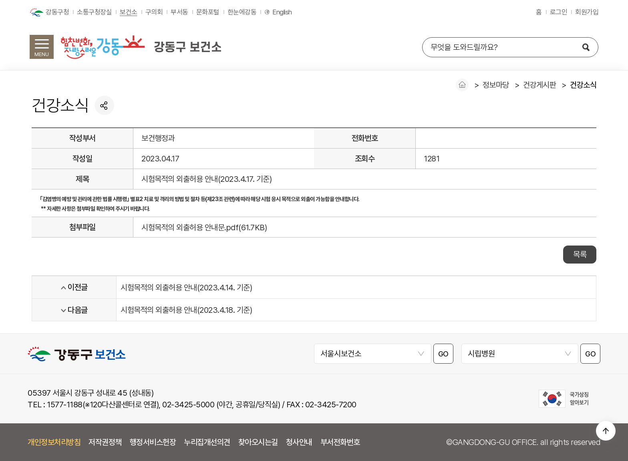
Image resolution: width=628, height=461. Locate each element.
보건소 (128, 12)
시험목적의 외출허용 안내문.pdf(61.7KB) (204, 227)
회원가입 (586, 12)
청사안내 (299, 442)
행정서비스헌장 (153, 442)
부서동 (179, 12)
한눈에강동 (242, 12)
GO (443, 354)
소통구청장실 (94, 12)
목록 (579, 254)
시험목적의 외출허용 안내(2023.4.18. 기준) (186, 310)
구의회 (154, 12)
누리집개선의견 (207, 442)
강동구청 (57, 12)
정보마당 (496, 85)
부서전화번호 (340, 442)
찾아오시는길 (258, 442)
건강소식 (583, 85)
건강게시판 (539, 85)
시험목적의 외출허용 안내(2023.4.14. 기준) (186, 287)
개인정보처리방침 (54, 442)
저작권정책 (105, 442)
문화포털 (207, 12)
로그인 (559, 12)
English (282, 12)
